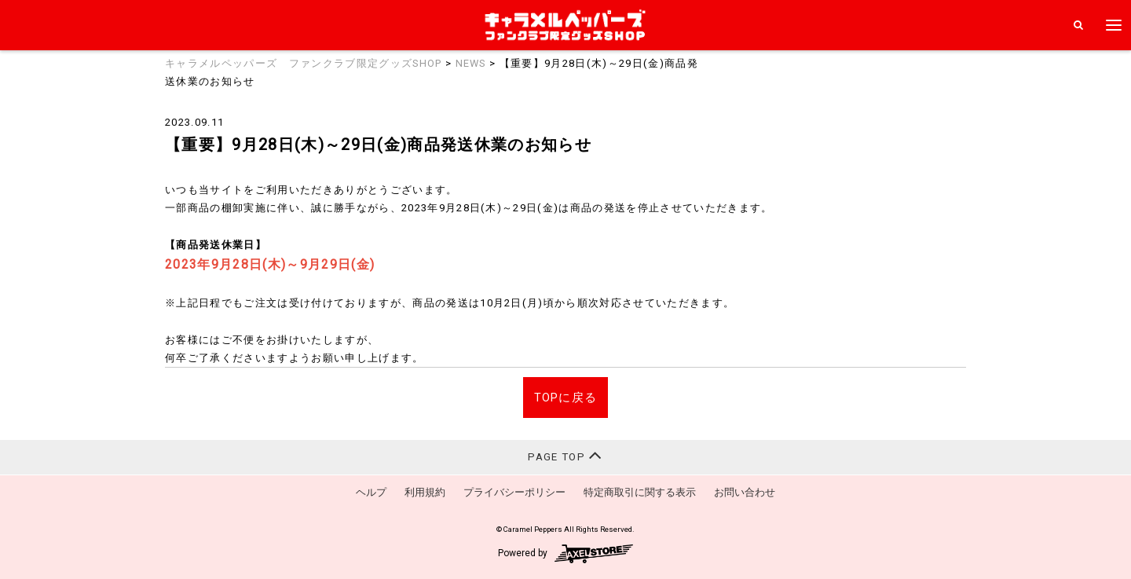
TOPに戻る (566, 397)
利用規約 (424, 492)
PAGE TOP (565, 455)
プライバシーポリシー (514, 492)
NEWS (471, 63)
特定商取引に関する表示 (640, 492)
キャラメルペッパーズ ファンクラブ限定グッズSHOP (303, 63)
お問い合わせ (744, 492)
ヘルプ (371, 492)
